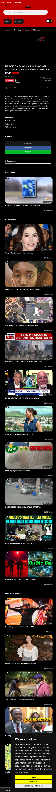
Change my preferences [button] (33, 786)
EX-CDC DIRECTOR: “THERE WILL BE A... (22, 398)
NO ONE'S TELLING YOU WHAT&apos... (21, 580)
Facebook (28, 148)
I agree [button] (33, 777)
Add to (48, 88)
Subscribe (10, 81)
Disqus (28, 152)
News (14, 127)
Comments (28, 143)
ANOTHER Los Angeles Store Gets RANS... (22, 325)
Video (26, 30)
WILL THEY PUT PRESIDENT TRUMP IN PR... (23, 289)
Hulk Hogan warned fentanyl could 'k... (20, 627)
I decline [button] (33, 781)
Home (7, 30)
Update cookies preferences (10, 2)
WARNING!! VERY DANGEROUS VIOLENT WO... (24, 362)
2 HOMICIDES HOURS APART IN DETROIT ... (23, 507)
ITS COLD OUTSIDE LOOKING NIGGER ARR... (23, 206)
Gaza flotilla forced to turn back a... (19, 543)
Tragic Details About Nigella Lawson (19, 253)
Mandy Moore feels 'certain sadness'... (20, 663)
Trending (16, 30)
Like (8, 88)
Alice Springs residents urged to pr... (20, 434)
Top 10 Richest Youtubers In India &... (20, 699)
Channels (35, 30)
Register (18, 21)
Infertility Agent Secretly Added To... (19, 471)
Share (42, 88)
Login (7, 21)
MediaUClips (10, 77)
